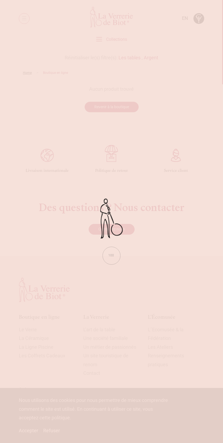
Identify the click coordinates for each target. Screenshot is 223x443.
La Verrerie (96, 317)
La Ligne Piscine (36, 347)
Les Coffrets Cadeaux (42, 355)
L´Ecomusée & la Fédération (166, 334)
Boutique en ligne (39, 317)
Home (27, 73)
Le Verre (28, 329)
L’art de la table (99, 329)
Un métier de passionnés (109, 347)
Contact (91, 373)
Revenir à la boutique (111, 107)
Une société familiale (105, 338)
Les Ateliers (160, 347)
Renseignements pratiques (166, 360)
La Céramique (34, 338)
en (185, 18)
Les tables (129, 57)
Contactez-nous (111, 229)
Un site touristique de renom (105, 360)
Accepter (28, 430)
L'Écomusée (161, 317)
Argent (151, 57)
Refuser (51, 430)
